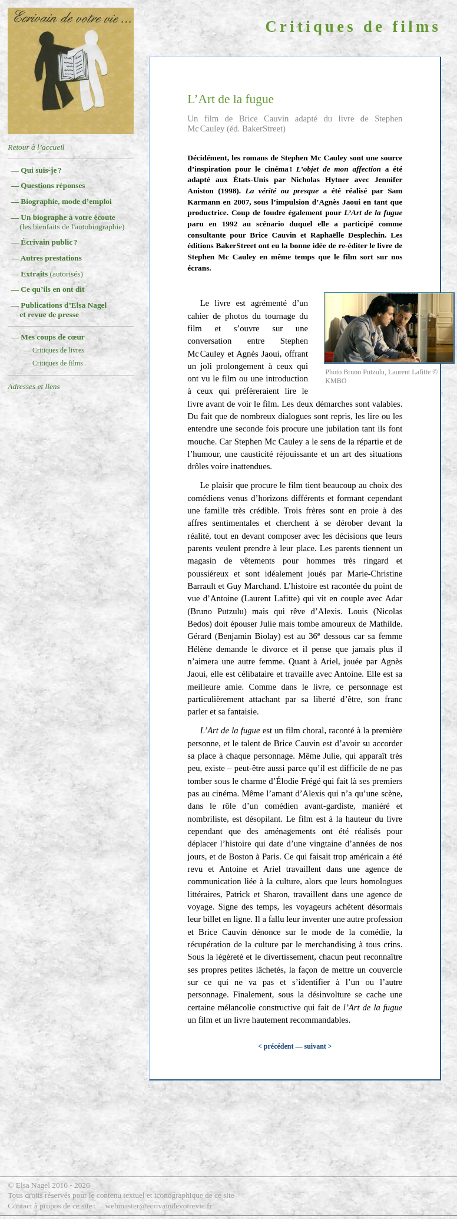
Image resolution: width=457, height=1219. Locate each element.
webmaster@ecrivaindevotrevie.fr (158, 1205)
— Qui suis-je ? (36, 170)
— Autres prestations (46, 257)
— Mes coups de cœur (48, 336)
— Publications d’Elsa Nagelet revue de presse (59, 310)
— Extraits (47, 273)
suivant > (318, 1046)
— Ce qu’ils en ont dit (48, 289)
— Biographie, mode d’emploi (61, 201)
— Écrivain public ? (44, 242)
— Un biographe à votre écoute (68, 222)
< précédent (276, 1046)
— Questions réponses (48, 185)
